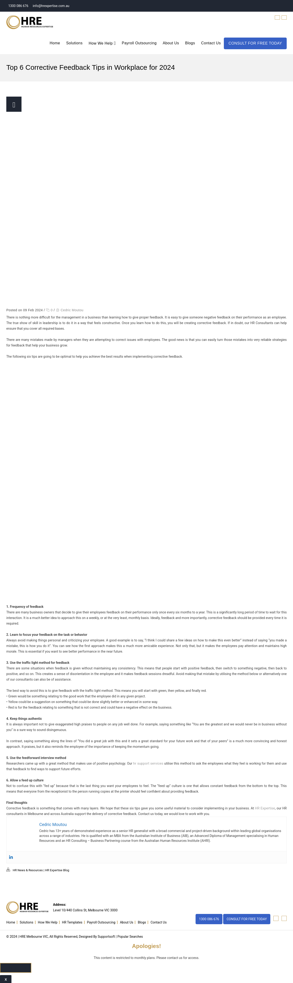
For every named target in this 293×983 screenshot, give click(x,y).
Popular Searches (130, 936)
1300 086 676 (17, 6)
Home (55, 43)
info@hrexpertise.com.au (50, 6)
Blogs (190, 43)
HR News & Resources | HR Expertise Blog (41, 870)
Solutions (74, 43)
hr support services (148, 763)
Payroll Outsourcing (139, 43)
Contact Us (211, 43)
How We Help (102, 43)
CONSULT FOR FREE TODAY (255, 43)
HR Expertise (265, 808)
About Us (171, 43)
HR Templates (72, 921)
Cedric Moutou (72, 310)
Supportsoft (106, 936)
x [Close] (6, 978)
